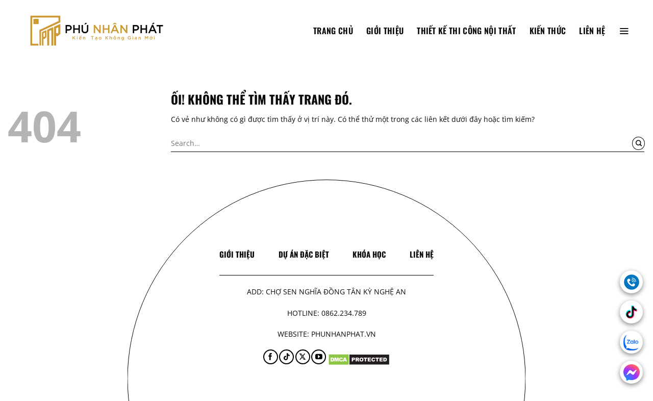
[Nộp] (638, 143)
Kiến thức (548, 30)
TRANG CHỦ (333, 30)
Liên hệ (592, 30)
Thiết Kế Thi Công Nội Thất (466, 30)
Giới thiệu (385, 30)
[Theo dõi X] (302, 356)
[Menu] (624, 30)
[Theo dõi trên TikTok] (286, 356)
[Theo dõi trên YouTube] (318, 356)
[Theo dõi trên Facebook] (270, 356)
